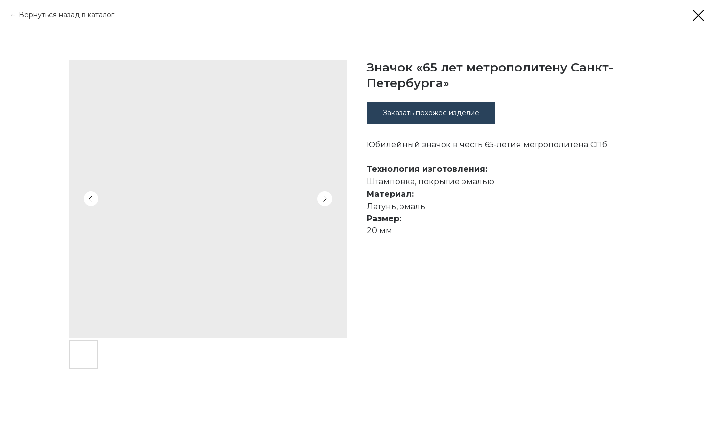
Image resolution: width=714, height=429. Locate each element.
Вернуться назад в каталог (66, 14)
